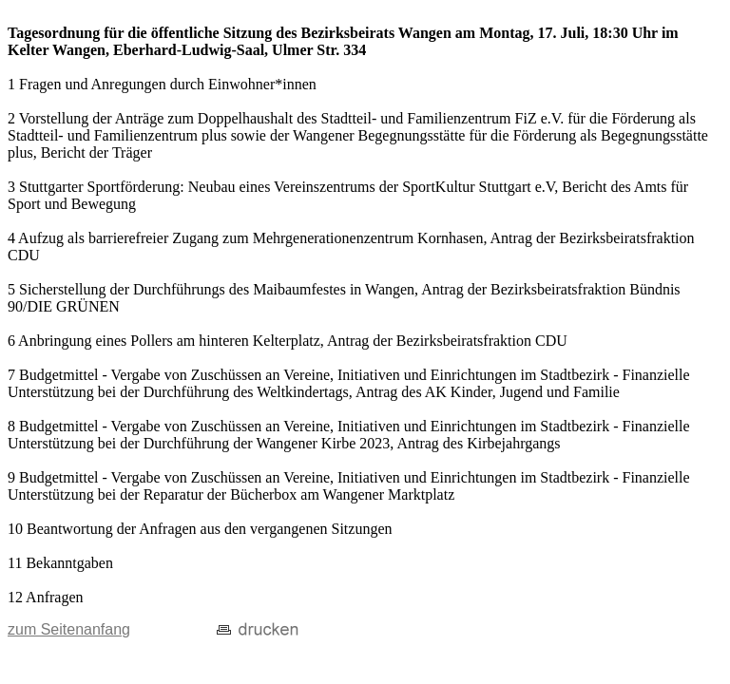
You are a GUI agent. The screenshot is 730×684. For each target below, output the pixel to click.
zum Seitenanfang (69, 629)
